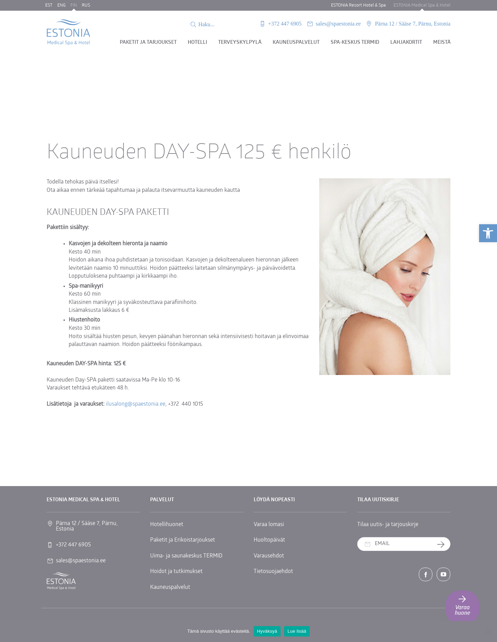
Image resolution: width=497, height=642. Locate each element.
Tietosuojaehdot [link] (273, 571)
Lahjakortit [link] (406, 42)
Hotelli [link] (197, 42)
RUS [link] (86, 5)
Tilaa (443, 544)
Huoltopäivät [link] (269, 540)
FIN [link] (73, 5)
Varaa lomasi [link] (269, 524)
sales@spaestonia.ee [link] (338, 24)
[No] (488, 631)
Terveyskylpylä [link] (240, 42)
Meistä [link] (442, 42)
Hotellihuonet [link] (166, 524)
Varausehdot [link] (269, 556)
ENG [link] (61, 5)
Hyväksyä (267, 631)
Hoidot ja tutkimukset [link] (176, 571)
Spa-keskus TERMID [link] (355, 42)
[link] (488, 233)
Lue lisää (297, 631)
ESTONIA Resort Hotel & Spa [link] (358, 5)
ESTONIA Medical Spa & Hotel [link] (421, 5)
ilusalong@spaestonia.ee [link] (135, 404)
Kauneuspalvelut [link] (296, 42)
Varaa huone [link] (462, 605)
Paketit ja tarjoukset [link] (148, 42)
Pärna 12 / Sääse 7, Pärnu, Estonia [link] (412, 24)
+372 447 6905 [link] (285, 24)
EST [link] (48, 5)
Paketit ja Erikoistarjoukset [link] (182, 540)
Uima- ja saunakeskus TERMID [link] (186, 556)
